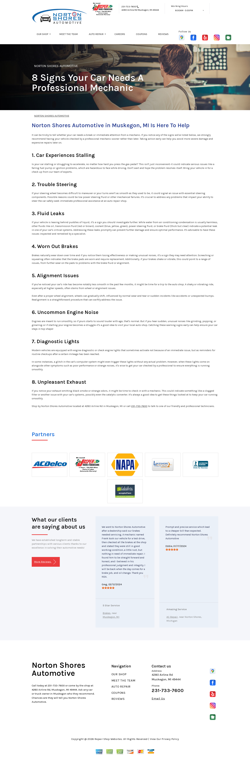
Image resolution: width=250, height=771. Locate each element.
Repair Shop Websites (108, 739)
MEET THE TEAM (68, 34)
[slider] (108, 588)
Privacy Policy (170, 739)
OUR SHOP (42, 34)
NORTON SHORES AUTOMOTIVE (56, 66)
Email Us (158, 698)
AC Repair (172, 616)
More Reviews (45, 562)
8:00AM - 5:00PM (184, 10)
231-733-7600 (128, 6)
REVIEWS (163, 34)
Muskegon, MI (111, 616)
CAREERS (119, 34)
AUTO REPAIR (96, 34)
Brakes (106, 613)
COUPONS (141, 34)
